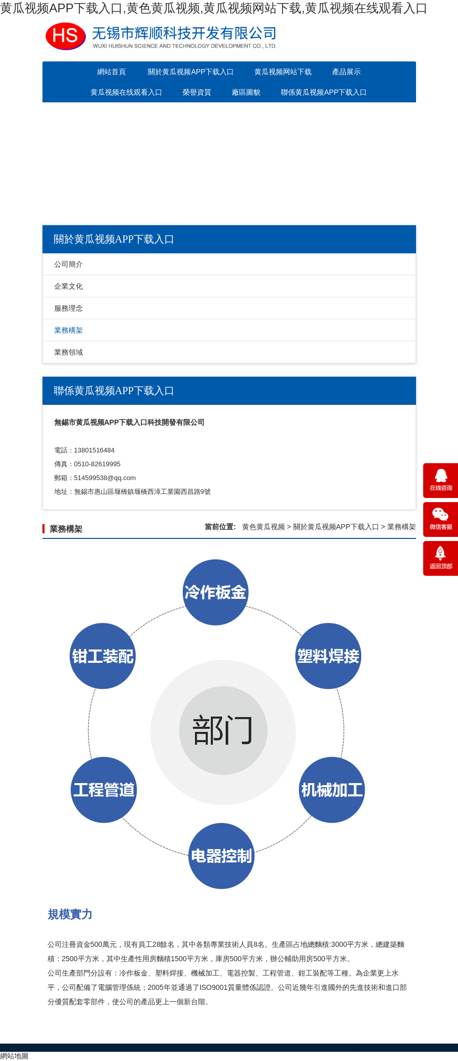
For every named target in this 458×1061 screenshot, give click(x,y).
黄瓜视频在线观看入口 (126, 92)
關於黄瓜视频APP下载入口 (191, 72)
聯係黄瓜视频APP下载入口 (324, 92)
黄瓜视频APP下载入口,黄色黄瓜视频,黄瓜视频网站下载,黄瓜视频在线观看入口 (214, 8)
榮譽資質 (197, 92)
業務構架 (68, 330)
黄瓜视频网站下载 (283, 72)
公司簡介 (68, 264)
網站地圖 (14, 1056)
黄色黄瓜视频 (263, 527)
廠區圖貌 (246, 92)
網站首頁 (111, 72)
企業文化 (68, 286)
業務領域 (68, 352)
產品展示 (346, 72)
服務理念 (68, 308)
